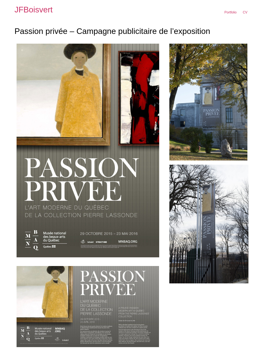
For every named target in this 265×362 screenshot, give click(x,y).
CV (245, 12)
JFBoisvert (33, 9)
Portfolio (230, 12)
